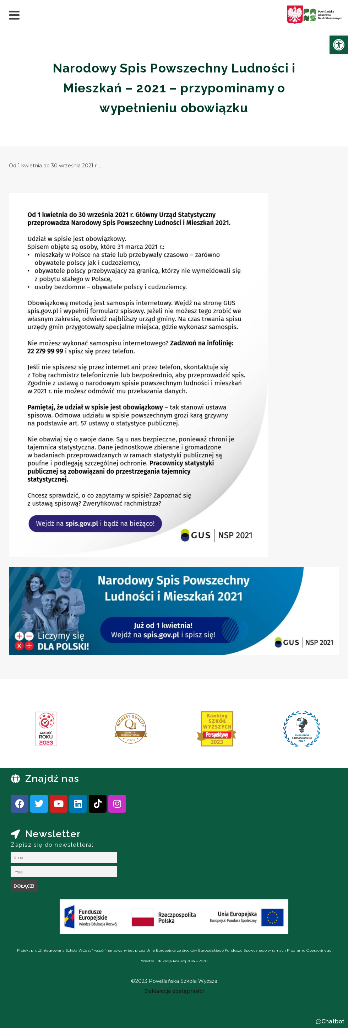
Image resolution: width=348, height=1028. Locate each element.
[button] (330, 1021)
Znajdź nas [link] (52, 778)
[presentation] (28, 731)
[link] (339, 45)
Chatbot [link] (332, 1021)
